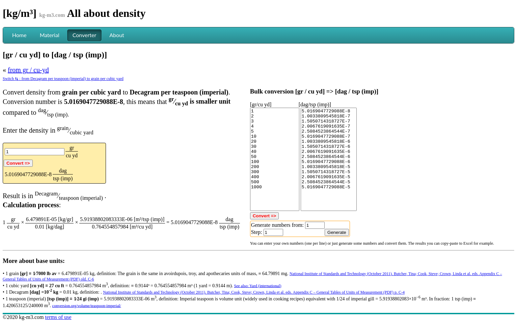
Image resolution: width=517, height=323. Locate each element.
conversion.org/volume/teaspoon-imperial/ (86, 305)
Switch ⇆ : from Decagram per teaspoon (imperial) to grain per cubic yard (63, 78)
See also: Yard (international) (257, 285)
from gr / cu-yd (28, 70)
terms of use (58, 317)
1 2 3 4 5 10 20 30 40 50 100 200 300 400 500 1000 (274, 159)
